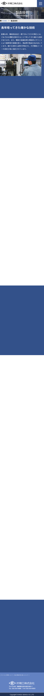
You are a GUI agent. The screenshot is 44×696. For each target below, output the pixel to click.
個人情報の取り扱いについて (21, 675)
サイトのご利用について (7, 675)
